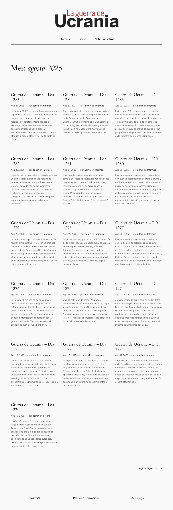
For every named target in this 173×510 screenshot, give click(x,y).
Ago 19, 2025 (17, 355)
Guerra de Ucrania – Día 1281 (84, 161)
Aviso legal (138, 498)
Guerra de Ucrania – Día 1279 (32, 226)
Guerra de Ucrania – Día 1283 (137, 97)
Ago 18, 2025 (70, 355)
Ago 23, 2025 (122, 234)
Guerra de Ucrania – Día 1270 (32, 407)
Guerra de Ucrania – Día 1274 (137, 286)
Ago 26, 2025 (122, 169)
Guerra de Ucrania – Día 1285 (32, 97)
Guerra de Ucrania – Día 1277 (137, 226)
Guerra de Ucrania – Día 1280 (137, 161)
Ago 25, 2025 (18, 234)
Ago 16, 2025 (17, 415)
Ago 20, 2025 (122, 294)
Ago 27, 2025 (69, 169)
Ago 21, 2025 (69, 294)
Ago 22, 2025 (17, 294)
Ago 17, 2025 (121, 355)
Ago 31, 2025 (17, 105)
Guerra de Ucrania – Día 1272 (84, 347)
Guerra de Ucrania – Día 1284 (84, 97)
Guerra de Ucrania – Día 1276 (32, 286)
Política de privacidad (86, 498)
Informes (47, 105)
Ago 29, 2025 (122, 105)
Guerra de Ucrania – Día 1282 (32, 161)
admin (36, 105)
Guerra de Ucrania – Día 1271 (137, 347)
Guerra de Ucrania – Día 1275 (84, 286)
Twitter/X (35, 498)
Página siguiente (150, 468)
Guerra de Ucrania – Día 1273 (32, 347)
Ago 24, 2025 (70, 234)
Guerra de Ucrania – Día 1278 (84, 226)
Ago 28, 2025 (18, 169)
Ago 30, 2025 (70, 105)
